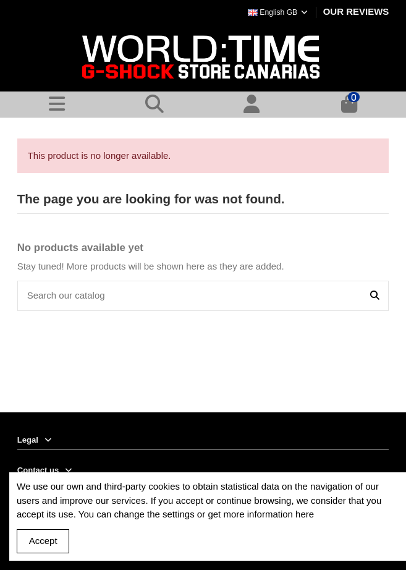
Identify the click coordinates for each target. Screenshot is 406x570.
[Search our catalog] (375, 296)
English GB (278, 12)
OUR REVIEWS (356, 11)
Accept (43, 540)
